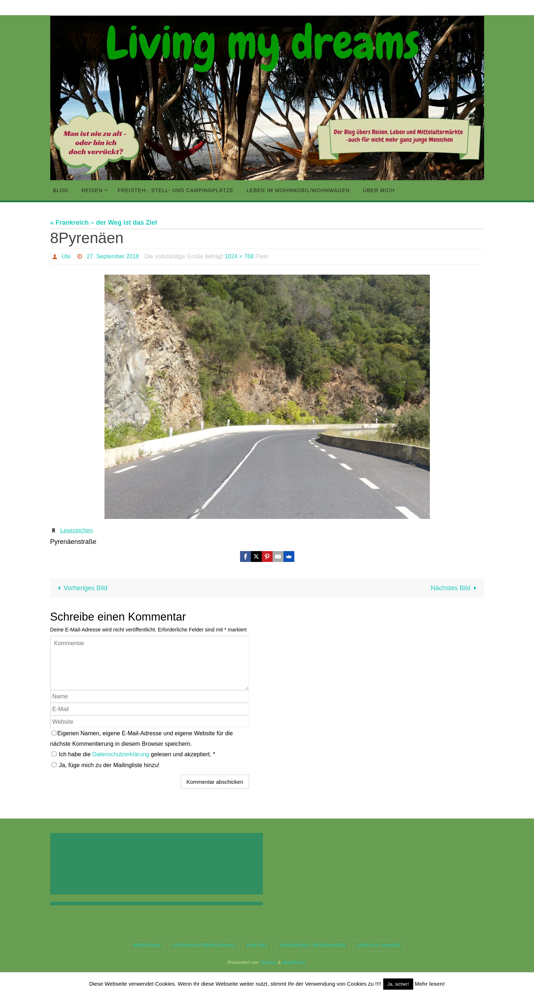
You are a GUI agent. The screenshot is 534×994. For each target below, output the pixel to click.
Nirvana (268, 962)
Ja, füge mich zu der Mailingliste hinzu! (106, 765)
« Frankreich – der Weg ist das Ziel (103, 222)
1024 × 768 (239, 256)
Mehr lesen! (430, 984)
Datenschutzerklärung (121, 754)
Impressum (147, 945)
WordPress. (294, 962)
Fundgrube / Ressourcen (312, 945)
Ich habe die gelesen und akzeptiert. (133, 754)
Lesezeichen (76, 530)
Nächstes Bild (455, 588)
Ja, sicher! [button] (398, 984)
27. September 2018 (113, 256)
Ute (66, 256)
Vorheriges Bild (81, 588)
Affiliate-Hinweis (379, 945)
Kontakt (257, 945)
